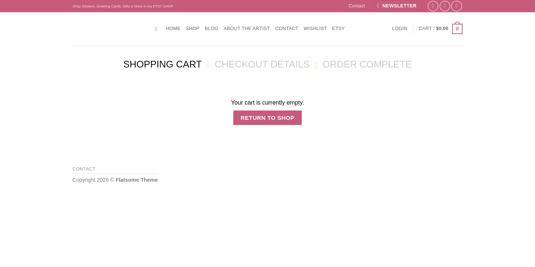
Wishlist (315, 28)
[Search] (157, 29)
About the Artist (247, 28)
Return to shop (267, 118)
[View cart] (441, 29)
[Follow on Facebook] (433, 6)
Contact (356, 6)
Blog (211, 28)
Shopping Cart (162, 64)
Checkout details (262, 64)
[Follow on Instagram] (445, 6)
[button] (398, 6)
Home (173, 28)
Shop (193, 28)
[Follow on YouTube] (456, 6)
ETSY (338, 28)
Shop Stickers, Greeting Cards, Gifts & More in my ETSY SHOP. (123, 6)
